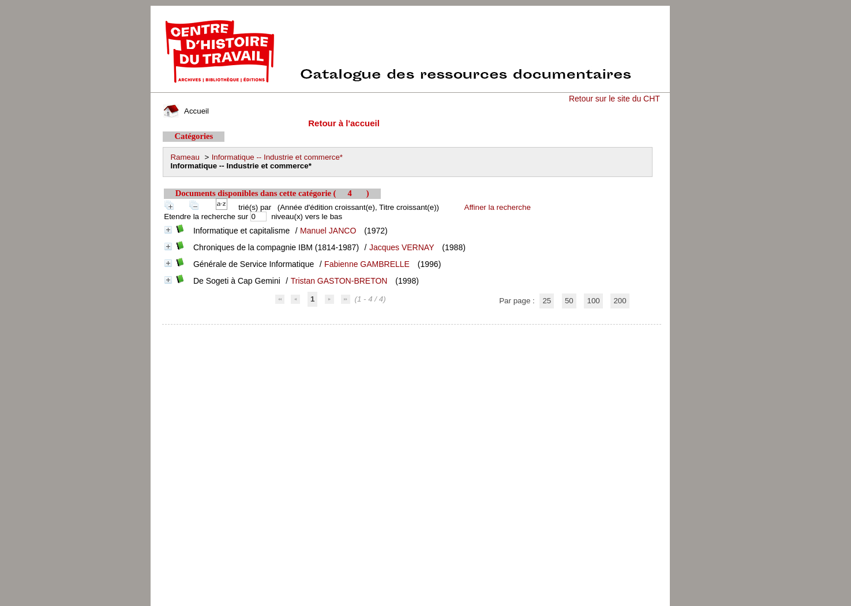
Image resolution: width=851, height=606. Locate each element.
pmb (411, 332)
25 (546, 300)
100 (593, 300)
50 (569, 300)
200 (619, 300)
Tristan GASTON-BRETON (339, 280)
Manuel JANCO (328, 230)
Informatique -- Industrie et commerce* (277, 157)
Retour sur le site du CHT (614, 98)
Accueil (186, 111)
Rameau (184, 157)
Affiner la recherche (497, 207)
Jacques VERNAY (401, 247)
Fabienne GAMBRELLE (367, 264)
